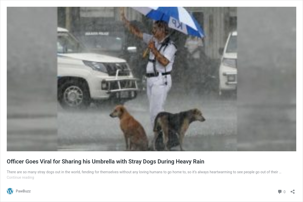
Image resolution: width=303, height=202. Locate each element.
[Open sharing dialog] (292, 190)
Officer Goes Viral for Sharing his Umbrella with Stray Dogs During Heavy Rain (105, 161)
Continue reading (20, 177)
